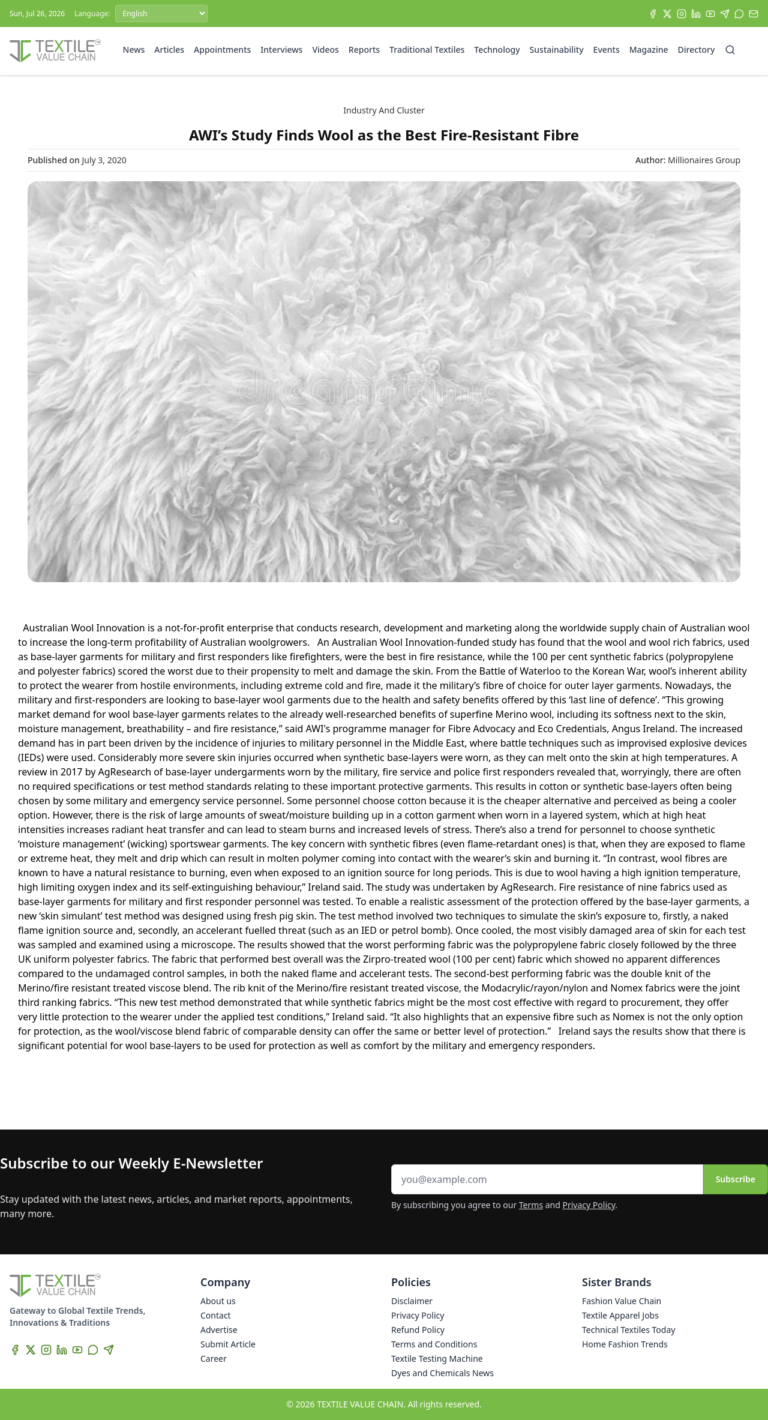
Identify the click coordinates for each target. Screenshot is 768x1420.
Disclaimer (412, 1301)
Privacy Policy (589, 1205)
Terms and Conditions (434, 1344)
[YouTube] (710, 14)
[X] (667, 14)
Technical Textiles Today (628, 1329)
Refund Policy (418, 1329)
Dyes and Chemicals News (442, 1373)
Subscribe (735, 1179)
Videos (325, 49)
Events (606, 49)
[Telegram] (725, 14)
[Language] (161, 13)
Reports (364, 49)
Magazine (648, 49)
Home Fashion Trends (625, 1344)
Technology (497, 49)
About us (218, 1301)
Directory (696, 49)
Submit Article (228, 1344)
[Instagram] (681, 14)
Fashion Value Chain (621, 1301)
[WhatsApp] (739, 14)
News (134, 49)
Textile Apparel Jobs (620, 1315)
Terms (531, 1205)
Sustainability (557, 49)
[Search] (730, 50)
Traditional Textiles (426, 49)
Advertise (219, 1329)
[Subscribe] (753, 14)
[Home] (55, 51)
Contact (215, 1315)
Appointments (222, 49)
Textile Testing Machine (437, 1358)
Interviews (281, 49)
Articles (169, 49)
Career (213, 1358)
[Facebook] (653, 14)
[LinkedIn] (696, 14)
